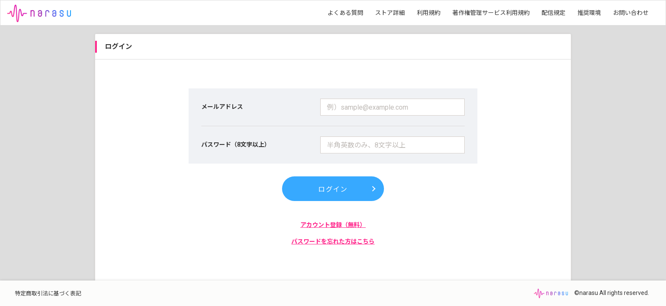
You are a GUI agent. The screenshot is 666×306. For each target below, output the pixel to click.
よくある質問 (345, 13)
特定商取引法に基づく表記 (48, 293)
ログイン (346, 189)
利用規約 (428, 13)
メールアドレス (222, 106)
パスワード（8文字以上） (235, 144)
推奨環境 (589, 13)
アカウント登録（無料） (333, 224)
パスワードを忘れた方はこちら (333, 241)
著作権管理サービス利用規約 (491, 13)
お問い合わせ (631, 13)
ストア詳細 (390, 13)
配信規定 (553, 13)
